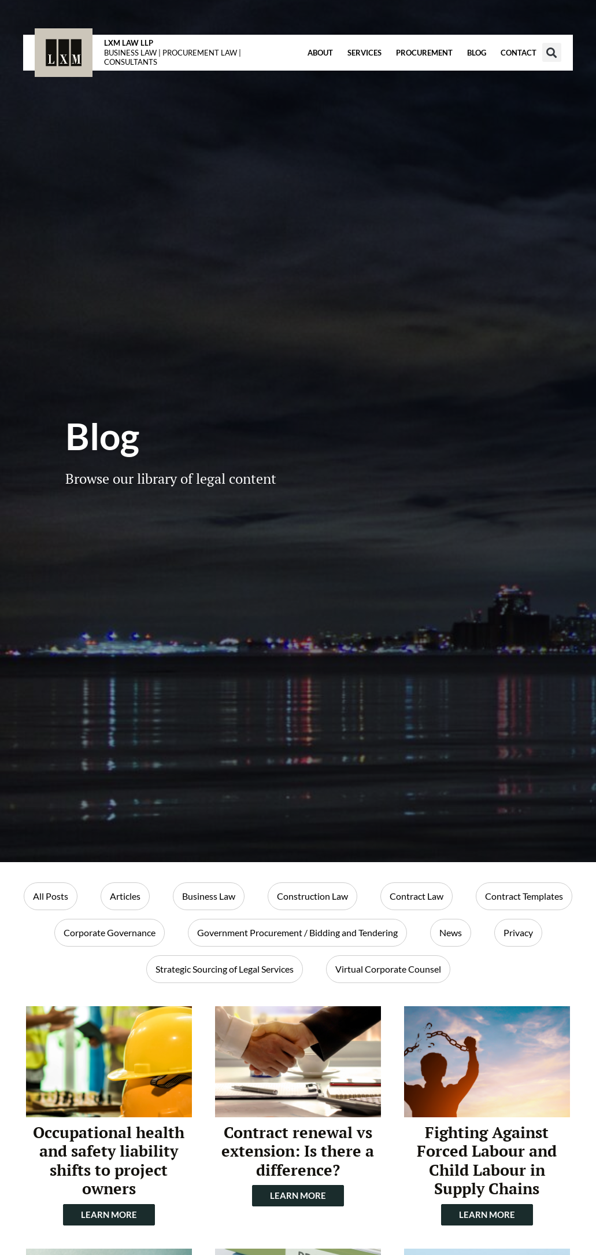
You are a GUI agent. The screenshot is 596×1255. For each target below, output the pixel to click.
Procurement (424, 52)
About (320, 52)
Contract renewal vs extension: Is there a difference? (297, 1151)
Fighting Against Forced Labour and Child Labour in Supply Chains (487, 1160)
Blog (476, 52)
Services (364, 52)
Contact (518, 52)
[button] (551, 52)
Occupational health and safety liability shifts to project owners (108, 1160)
